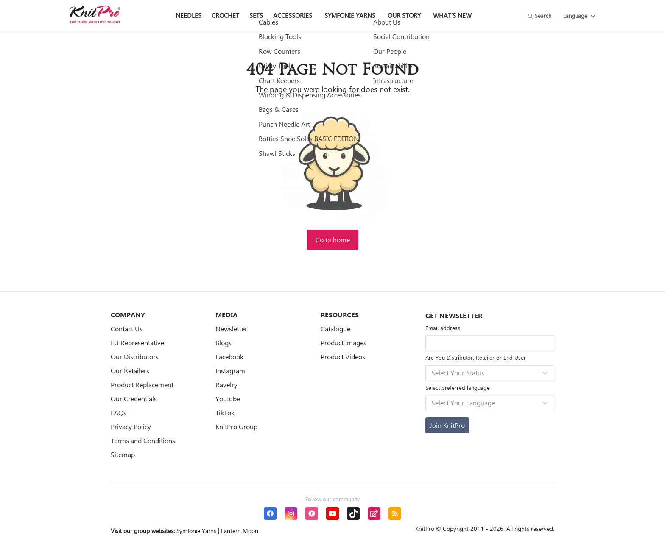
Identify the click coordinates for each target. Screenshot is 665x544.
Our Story (404, 15)
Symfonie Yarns (349, 15)
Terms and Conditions (143, 440)
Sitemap (123, 454)
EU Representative (137, 342)
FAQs (118, 412)
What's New (452, 15)
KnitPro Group (236, 426)
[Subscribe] (447, 425)
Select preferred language (457, 387)
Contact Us (126, 328)
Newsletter (231, 328)
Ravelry (226, 384)
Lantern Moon (239, 531)
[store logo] (95, 14)
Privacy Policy (131, 426)
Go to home (332, 239)
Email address (442, 327)
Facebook (229, 356)
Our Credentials (134, 398)
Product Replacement (142, 384)
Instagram (230, 370)
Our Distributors (135, 356)
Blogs (223, 342)
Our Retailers (130, 370)
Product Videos (343, 356)
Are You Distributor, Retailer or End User (475, 357)
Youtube (227, 398)
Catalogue (335, 328)
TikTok (225, 412)
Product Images (343, 342)
